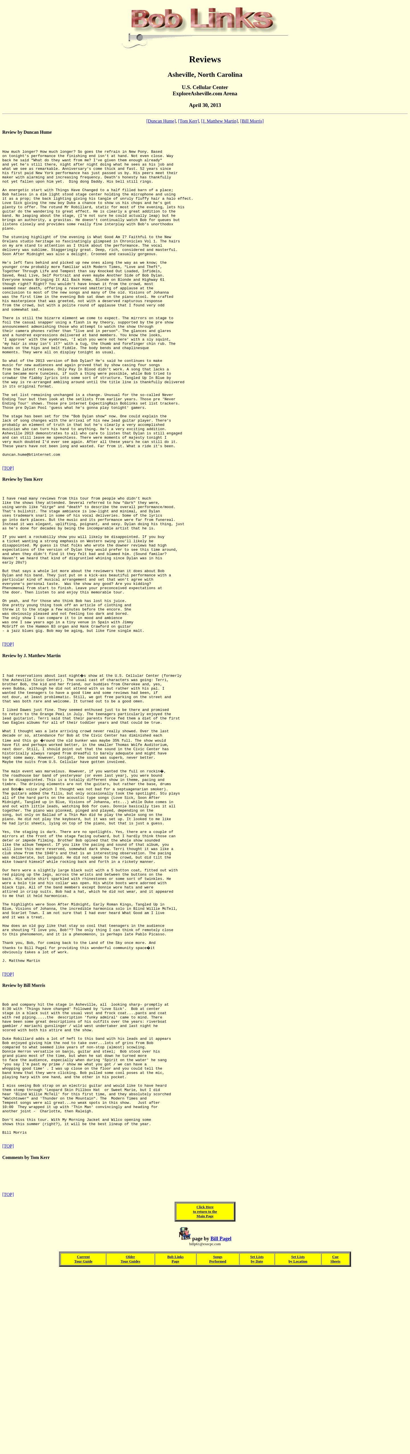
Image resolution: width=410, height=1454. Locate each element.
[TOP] (8, 532)
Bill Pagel (220, 1421)
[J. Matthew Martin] (219, 121)
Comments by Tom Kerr (26, 1335)
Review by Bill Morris (23, 1134)
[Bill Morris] (252, 121)
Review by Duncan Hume (27, 132)
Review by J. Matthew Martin (31, 749)
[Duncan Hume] (161, 121)
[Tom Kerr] (188, 121)
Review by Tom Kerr (22, 543)
